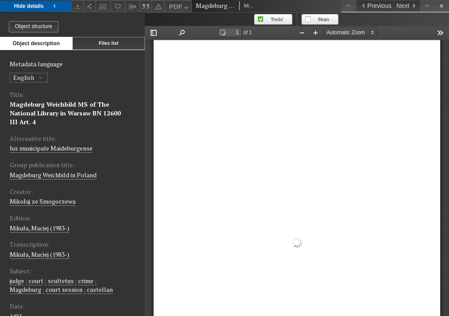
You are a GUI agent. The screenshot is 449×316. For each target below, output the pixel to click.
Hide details (35, 6)
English (28, 77)
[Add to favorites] (118, 6)
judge (17, 280)
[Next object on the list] (407, 6)
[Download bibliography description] (132, 6)
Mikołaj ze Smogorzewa (42, 201)
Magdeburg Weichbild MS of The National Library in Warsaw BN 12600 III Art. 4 (65, 113)
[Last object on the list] (427, 6)
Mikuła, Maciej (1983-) (39, 228)
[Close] (442, 6)
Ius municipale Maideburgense (51, 148)
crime (85, 280)
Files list (109, 43)
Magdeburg (25, 289)
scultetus (61, 280)
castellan (100, 289)
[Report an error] (158, 6)
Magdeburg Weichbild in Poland (53, 175)
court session (64, 289)
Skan (323, 19)
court (36, 280)
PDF (179, 8)
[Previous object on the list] (375, 6)
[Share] (90, 6)
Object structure (33, 26)
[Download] (78, 6)
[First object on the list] (348, 6)
